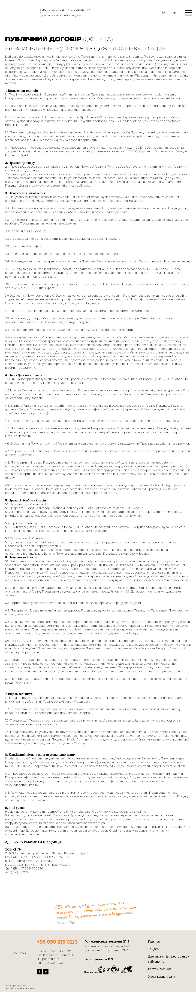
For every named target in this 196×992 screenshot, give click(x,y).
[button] (188, 13)
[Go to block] (88, 897)
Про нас (154, 941)
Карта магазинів (159, 969)
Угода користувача (161, 976)
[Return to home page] (19, 12)
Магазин (170, 12)
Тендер (153, 949)
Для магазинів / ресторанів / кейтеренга (168, 959)
